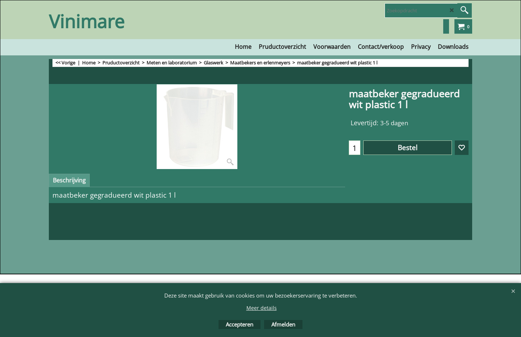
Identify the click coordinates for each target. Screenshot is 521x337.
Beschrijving (69, 180)
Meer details (261, 307)
